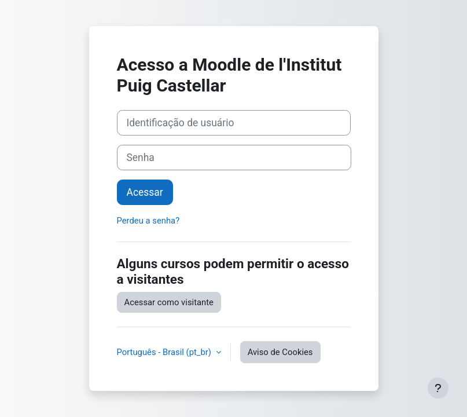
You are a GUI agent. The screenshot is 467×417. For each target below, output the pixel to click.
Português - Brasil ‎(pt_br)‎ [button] (165, 352)
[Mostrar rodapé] (438, 388)
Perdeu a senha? (148, 220)
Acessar (145, 192)
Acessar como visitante (169, 302)
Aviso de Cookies (280, 352)
